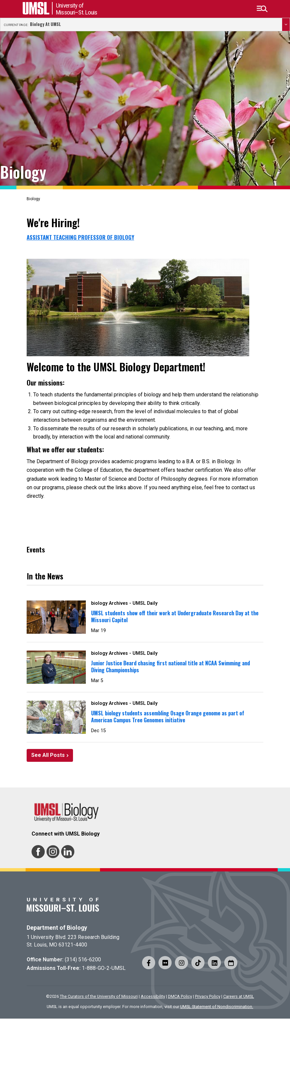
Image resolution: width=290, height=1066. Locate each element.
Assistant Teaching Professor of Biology (80, 237)
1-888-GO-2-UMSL (104, 968)
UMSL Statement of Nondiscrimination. (216, 1006)
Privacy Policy (207, 996)
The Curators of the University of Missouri (99, 996)
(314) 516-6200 (83, 959)
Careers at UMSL (238, 996)
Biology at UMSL (45, 24)
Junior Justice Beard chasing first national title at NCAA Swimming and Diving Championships (170, 666)
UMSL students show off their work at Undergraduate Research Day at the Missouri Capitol (174, 616)
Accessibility (153, 996)
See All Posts (48, 755)
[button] (261, 8)
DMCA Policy (180, 996)
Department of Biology (57, 927)
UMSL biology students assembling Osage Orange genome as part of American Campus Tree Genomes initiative (167, 716)
